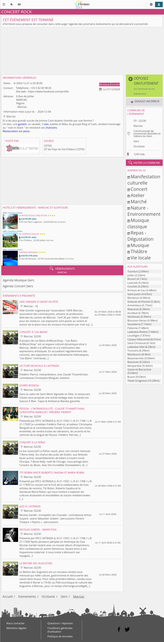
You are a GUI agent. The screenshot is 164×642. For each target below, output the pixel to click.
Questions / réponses (60, 623)
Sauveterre (133, 324)
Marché (139, 201)
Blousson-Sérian (137, 320)
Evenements (27, 596)
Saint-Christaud (136, 343)
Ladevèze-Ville (135, 347)
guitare (22, 124)
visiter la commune (144, 163)
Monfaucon (134, 354)
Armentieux (134, 305)
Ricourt (131, 279)
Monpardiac (134, 366)
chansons (51, 127)
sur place (24, 131)
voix (46, 124)
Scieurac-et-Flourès (138, 301)
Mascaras (133, 309)
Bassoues (133, 362)
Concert (115, 84)
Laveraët (132, 283)
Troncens (132, 350)
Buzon (131, 377)
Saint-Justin (134, 294)
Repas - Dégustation (140, 236)
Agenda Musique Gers (18, 280)
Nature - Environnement (143, 211)
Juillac (130, 275)
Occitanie (139, 146)
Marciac (138, 126)
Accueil (8, 596)
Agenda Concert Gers (18, 286)
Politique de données (60, 636)
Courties (132, 286)
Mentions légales (16, 628)
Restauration (10, 131)
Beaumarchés (135, 358)
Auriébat (132, 313)
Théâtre (139, 251)
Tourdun (132, 271)
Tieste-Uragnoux (137, 380)
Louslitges (133, 335)
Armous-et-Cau (136, 290)
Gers (136, 141)
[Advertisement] (82, 50)
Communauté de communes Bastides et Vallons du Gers (147, 133)
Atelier (137, 195)
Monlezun (133, 298)
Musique (104, 84)
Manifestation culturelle (143, 179)
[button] (144, 86)
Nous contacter (15, 623)
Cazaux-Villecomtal (138, 339)
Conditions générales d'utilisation (60, 629)
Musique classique (138, 223)
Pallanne (132, 328)
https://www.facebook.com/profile (48, 91)
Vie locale (141, 257)
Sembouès (133, 316)
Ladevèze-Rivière (137, 332)
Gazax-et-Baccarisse (139, 369)
